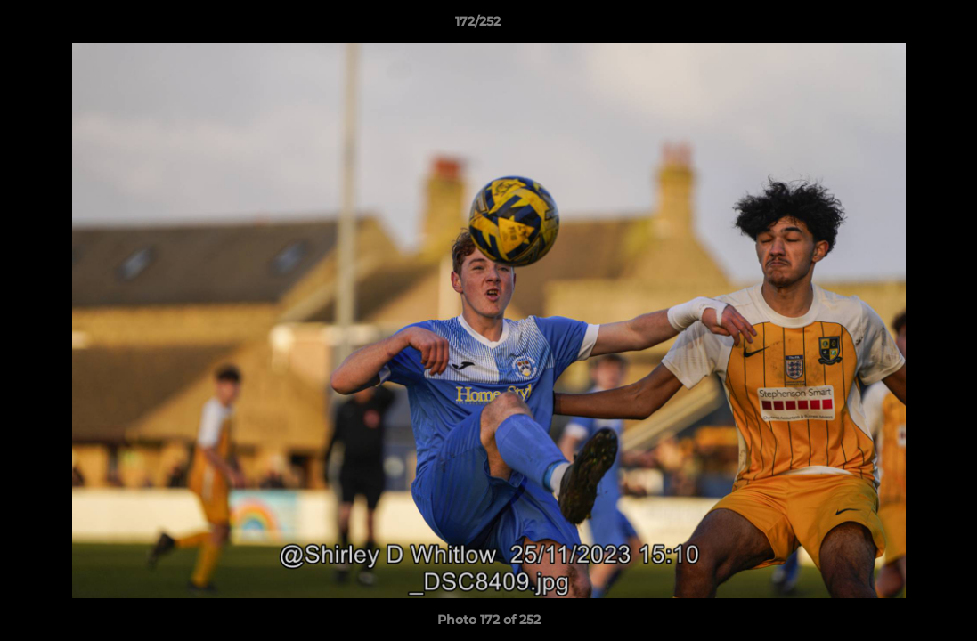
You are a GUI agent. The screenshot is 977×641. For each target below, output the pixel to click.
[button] (902, 26)
